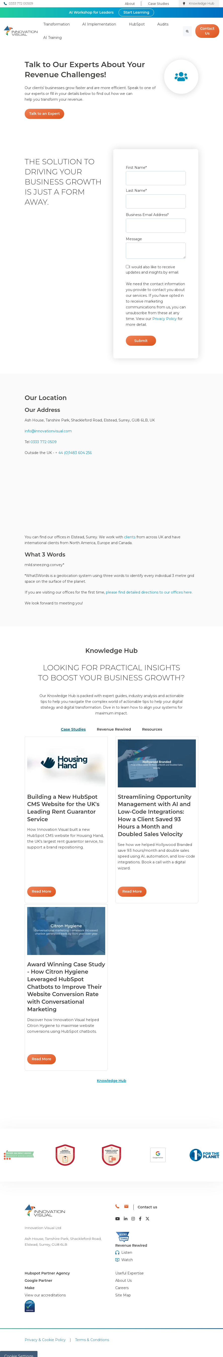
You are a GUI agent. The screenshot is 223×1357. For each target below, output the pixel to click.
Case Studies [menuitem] (158, 4)
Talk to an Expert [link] (44, 113)
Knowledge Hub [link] (111, 1080)
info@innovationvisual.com (48, 431)
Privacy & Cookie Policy (45, 1335)
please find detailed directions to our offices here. (149, 592)
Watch (127, 1255)
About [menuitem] (130, 4)
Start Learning (136, 12)
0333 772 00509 (21, 3)
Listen (126, 1247)
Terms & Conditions (92, 1335)
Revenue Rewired (114, 729)
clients (129, 537)
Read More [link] (41, 891)
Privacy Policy (164, 318)
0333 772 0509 (43, 442)
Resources (152, 729)
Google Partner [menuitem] (38, 1275)
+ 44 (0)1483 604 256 (73, 452)
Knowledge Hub (201, 3)
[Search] (187, 31)
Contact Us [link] (207, 31)
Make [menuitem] (29, 1283)
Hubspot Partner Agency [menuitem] (47, 1268)
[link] (21, 30)
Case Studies (73, 729)
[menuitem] (45, 1290)
